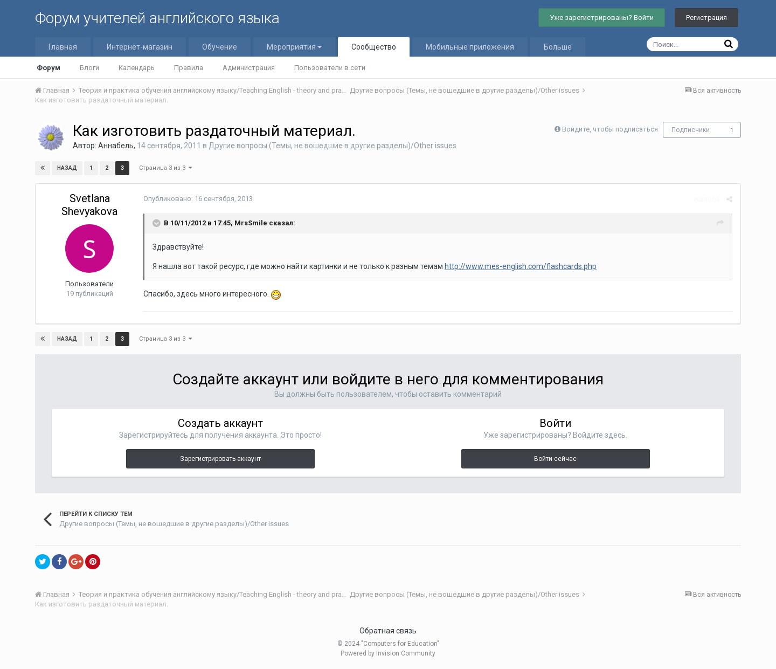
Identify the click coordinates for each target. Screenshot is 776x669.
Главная (62, 47)
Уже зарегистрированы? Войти (602, 17)
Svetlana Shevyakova (89, 205)
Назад (67, 168)
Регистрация (706, 17)
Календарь (137, 68)
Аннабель (116, 145)
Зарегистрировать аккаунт (220, 459)
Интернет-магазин (139, 47)
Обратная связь (388, 630)
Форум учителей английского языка (157, 18)
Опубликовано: (198, 199)
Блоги (89, 68)
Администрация (249, 68)
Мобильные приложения (470, 47)
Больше (558, 47)
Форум (48, 68)
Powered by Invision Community (388, 653)
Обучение (219, 47)
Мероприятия (294, 47)
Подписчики (690, 130)
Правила (188, 68)
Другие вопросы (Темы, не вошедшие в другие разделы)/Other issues (332, 145)
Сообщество (373, 47)
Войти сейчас (555, 459)
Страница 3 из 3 (165, 167)
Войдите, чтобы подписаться (610, 129)
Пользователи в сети (329, 68)
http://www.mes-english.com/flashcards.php (521, 266)
